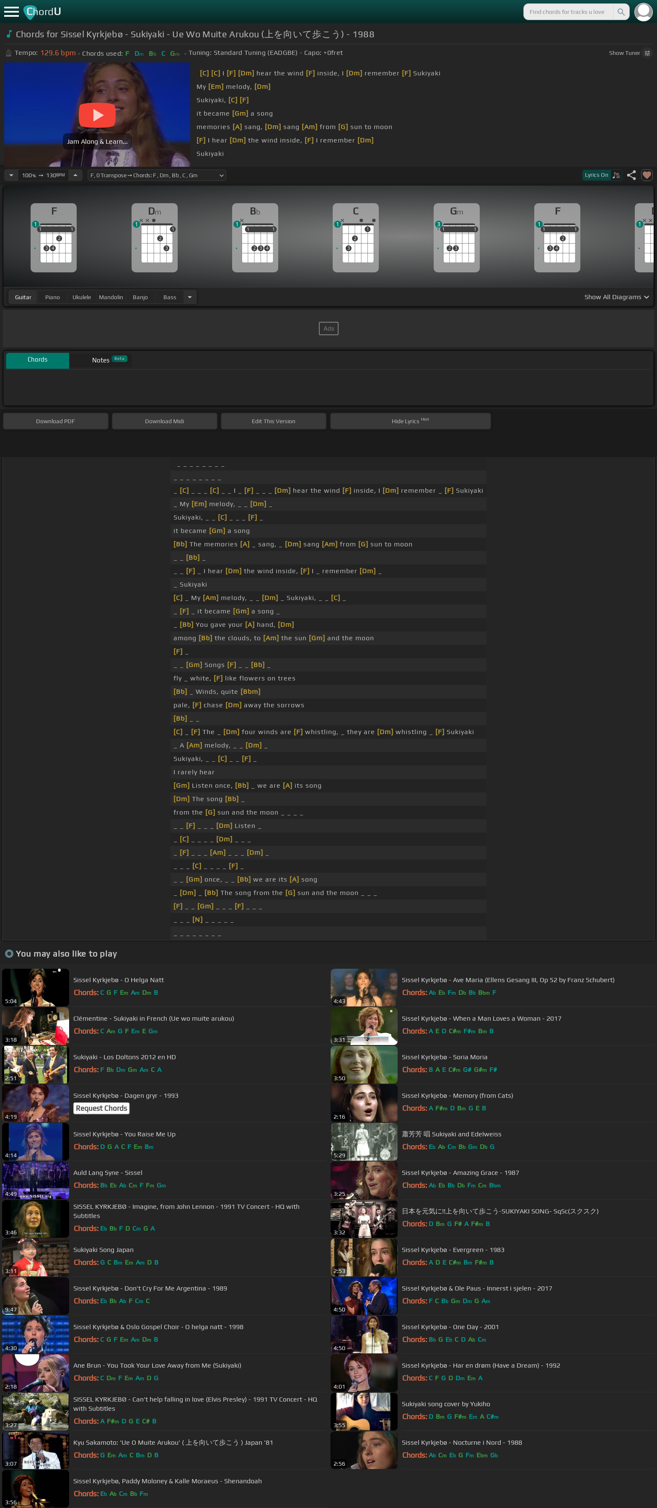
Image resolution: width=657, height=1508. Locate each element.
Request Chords (101, 1108)
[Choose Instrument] (190, 296)
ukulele (81, 297)
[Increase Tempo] (75, 175)
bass (169, 297)
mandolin (111, 297)
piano (52, 297)
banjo (140, 297)
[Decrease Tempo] (11, 175)
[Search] (620, 11)
